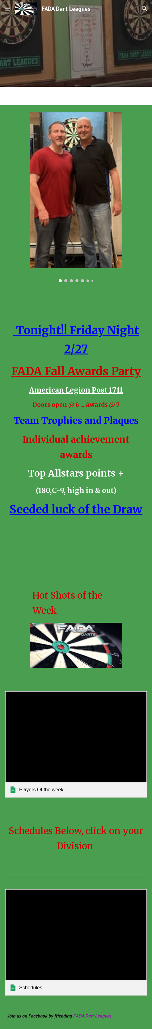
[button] (7, 8)
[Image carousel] (76, 197)
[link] (76, 744)
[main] (76, 423)
